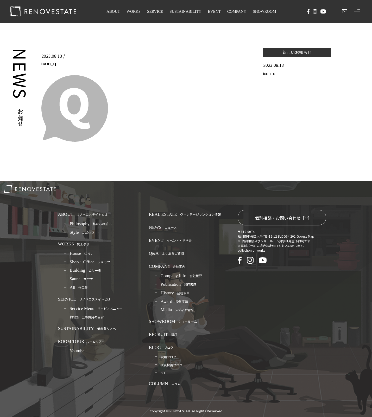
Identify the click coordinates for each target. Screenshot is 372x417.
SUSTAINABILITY (185, 11)
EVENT (214, 11)
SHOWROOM (264, 11)
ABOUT (113, 11)
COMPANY (237, 11)
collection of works (251, 250)
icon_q (269, 73)
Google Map (305, 236)
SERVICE (155, 11)
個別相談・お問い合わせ (282, 218)
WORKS (134, 11)
